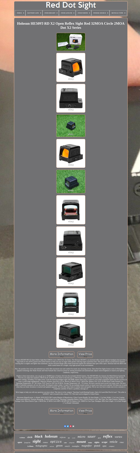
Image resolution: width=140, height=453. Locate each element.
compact (111, 446)
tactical (52, 446)
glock (99, 438)
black (39, 436)
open (20, 442)
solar (65, 442)
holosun (51, 436)
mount (81, 441)
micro (81, 436)
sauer (92, 436)
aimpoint (71, 442)
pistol (97, 445)
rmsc (122, 442)
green (59, 445)
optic (105, 446)
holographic (41, 445)
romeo (45, 442)
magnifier (87, 445)
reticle (113, 441)
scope (104, 442)
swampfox (75, 446)
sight (37, 441)
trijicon (63, 437)
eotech (67, 446)
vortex (118, 436)
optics (56, 442)
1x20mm (22, 437)
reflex (107, 436)
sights (96, 442)
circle (29, 437)
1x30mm (30, 446)
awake (73, 438)
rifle (69, 438)
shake (90, 442)
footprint (27, 442)
